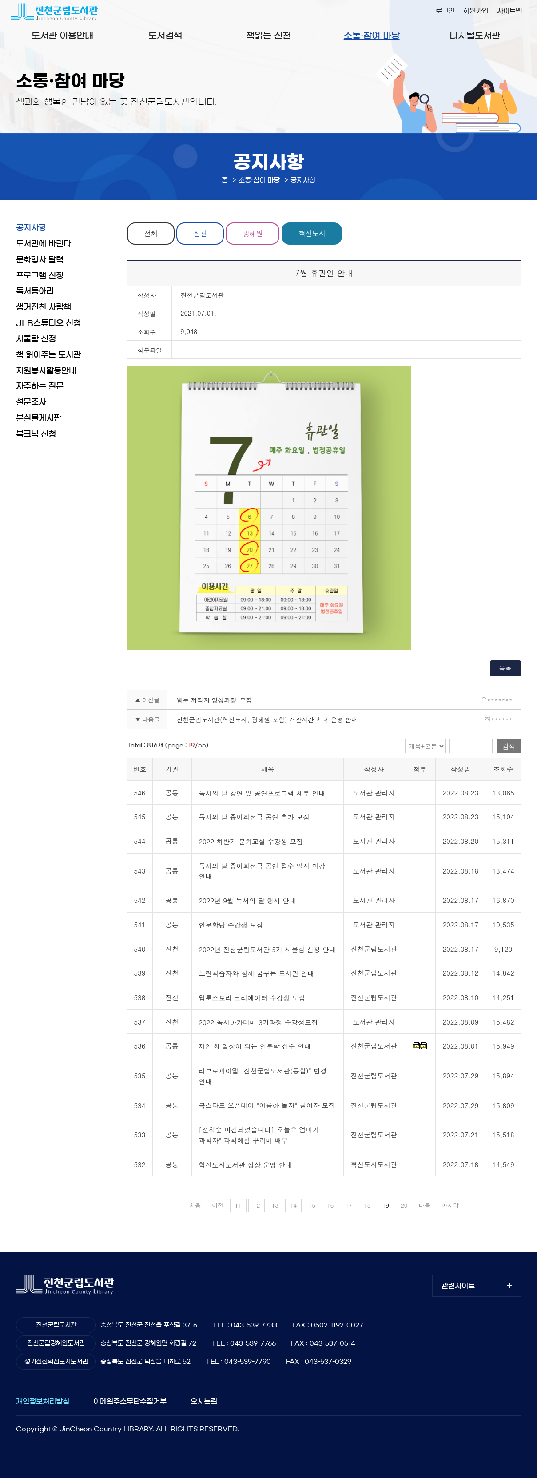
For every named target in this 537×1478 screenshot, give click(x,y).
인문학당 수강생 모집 (231, 925)
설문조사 (31, 402)
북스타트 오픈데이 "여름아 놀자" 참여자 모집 (267, 1105)
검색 (509, 746)
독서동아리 (35, 291)
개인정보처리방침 (42, 1401)
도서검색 (165, 35)
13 (275, 1205)
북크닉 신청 (36, 434)
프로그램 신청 (40, 276)
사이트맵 (509, 11)
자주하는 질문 (40, 386)
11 (238, 1205)
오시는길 (204, 1401)
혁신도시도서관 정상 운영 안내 (245, 1164)
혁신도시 (312, 233)
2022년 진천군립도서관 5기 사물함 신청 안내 (267, 949)
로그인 (445, 11)
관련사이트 (458, 1285)
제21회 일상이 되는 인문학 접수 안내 (255, 1046)
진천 (200, 233)
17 (349, 1205)
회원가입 (475, 11)
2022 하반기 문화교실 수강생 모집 (251, 841)
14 (293, 1205)
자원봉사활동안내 (46, 371)
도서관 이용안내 (62, 35)
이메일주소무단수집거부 (130, 1401)
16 (330, 1205)
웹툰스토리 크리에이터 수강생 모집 (252, 997)
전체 (151, 233)
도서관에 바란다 (43, 244)
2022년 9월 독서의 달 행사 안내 (247, 900)
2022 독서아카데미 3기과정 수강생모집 (258, 1022)
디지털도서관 (474, 35)
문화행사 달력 (40, 260)
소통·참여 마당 (372, 35)
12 (256, 1205)
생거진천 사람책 (43, 307)
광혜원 (253, 233)
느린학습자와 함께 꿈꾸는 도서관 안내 (256, 973)
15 (312, 1205)
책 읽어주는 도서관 (48, 355)
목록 (505, 668)
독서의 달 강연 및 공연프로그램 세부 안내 (262, 793)
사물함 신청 (36, 339)
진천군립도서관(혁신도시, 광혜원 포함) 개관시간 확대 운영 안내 (267, 719)
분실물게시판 (38, 418)
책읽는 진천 (268, 35)
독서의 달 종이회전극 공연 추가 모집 (254, 817)
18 (367, 1205)
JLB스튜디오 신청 (48, 323)
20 (404, 1205)
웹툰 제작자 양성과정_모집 (214, 699)
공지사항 (31, 228)
